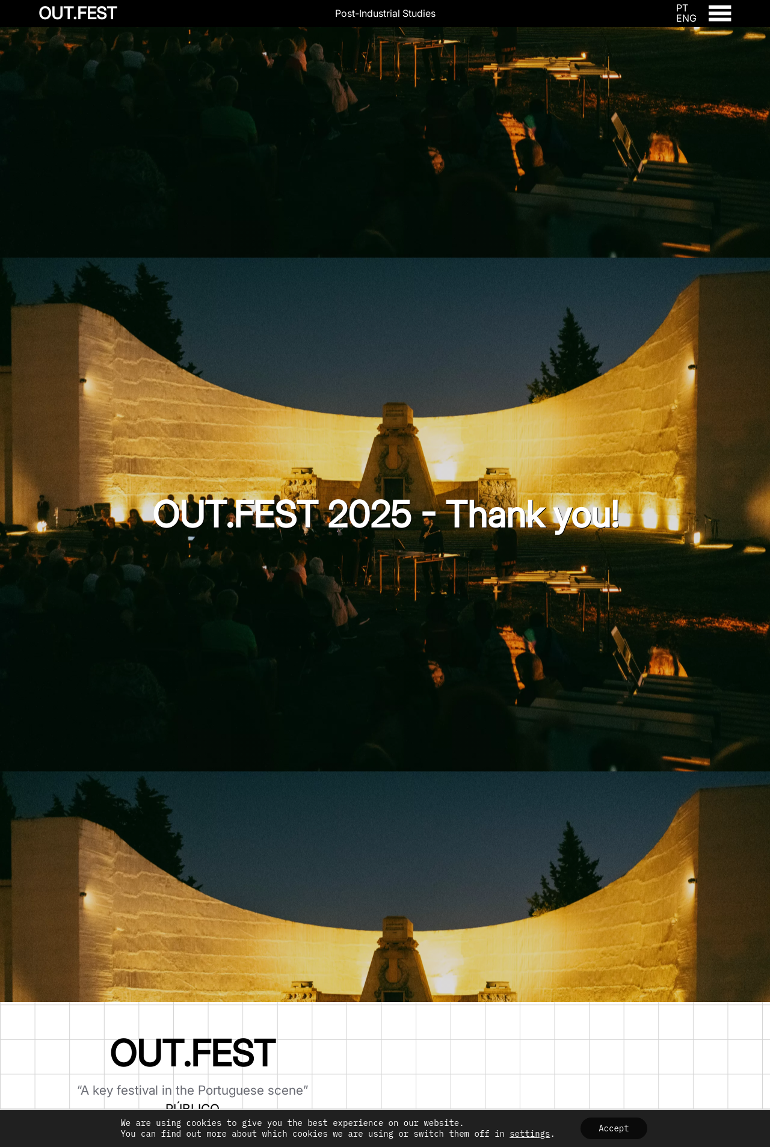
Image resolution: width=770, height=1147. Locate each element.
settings (530, 1133)
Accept (614, 1128)
